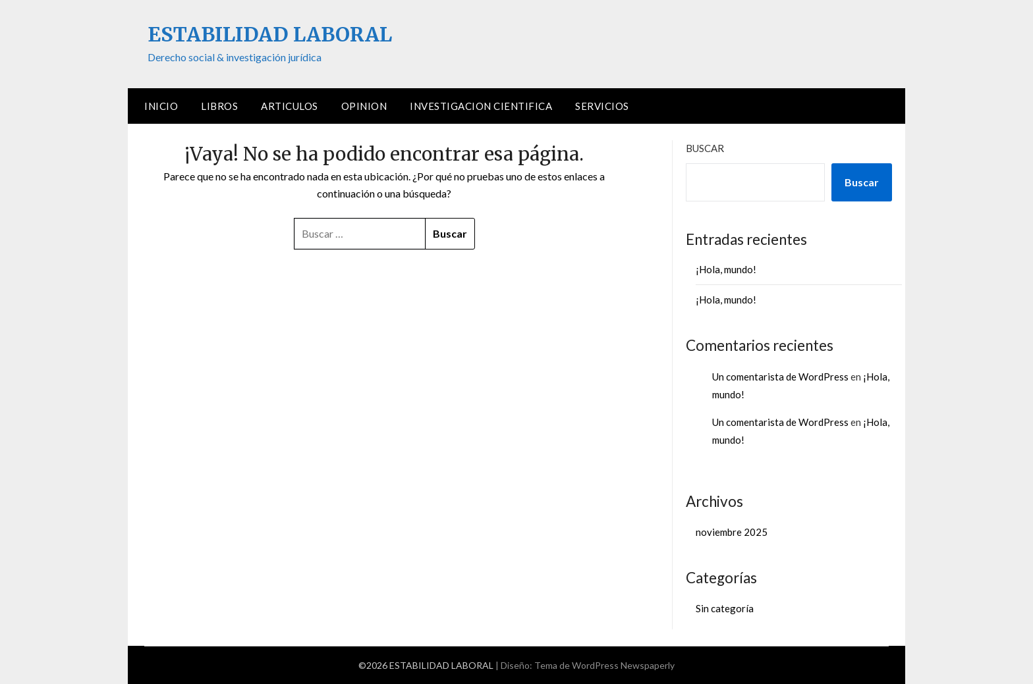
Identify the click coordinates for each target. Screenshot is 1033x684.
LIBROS (219, 106)
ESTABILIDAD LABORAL (270, 34)
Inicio (161, 106)
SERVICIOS (602, 106)
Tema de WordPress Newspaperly (604, 665)
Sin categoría (725, 608)
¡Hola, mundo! (726, 269)
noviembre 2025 (732, 532)
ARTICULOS (289, 106)
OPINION (364, 106)
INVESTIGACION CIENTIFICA (481, 106)
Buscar (705, 148)
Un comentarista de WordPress (780, 376)
